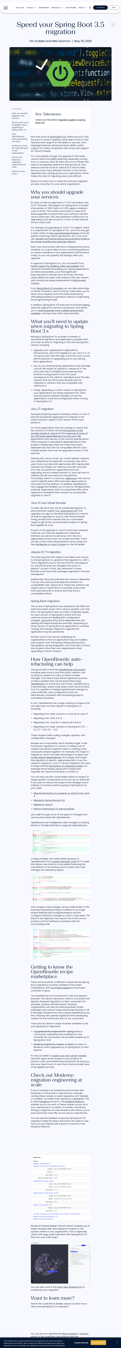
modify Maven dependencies (46, 757)
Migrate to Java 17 (43, 804)
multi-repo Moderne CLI (69, 1287)
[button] (31, 8)
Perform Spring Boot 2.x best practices (54, 808)
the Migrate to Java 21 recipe (50, 544)
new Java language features (64, 233)
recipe (40, 486)
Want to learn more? (18, 172)
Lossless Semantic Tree (63, 861)
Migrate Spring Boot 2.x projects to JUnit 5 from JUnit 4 (61, 795)
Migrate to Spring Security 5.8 (49, 800)
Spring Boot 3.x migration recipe (66, 765)
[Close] (117, 1342)
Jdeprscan (71, 478)
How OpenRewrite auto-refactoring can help (19, 138)
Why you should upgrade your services (19, 115)
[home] (5, 7)
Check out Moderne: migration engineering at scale (19, 162)
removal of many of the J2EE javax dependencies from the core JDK (59, 435)
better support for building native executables (55, 266)
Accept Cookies (98, 1342)
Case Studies (70, 8)
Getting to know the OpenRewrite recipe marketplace (20, 149)
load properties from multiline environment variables (57, 312)
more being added (60, 987)
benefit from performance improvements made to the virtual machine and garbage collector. (60, 240)
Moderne (45, 1101)
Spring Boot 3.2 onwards (50, 288)
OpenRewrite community (72, 669)
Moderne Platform (74, 1101)
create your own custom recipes (69, 1055)
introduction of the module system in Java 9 (57, 432)
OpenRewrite (44, 8)
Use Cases (20, 8)
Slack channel (69, 1333)
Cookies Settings (81, 1342)
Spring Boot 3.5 (58, 136)
